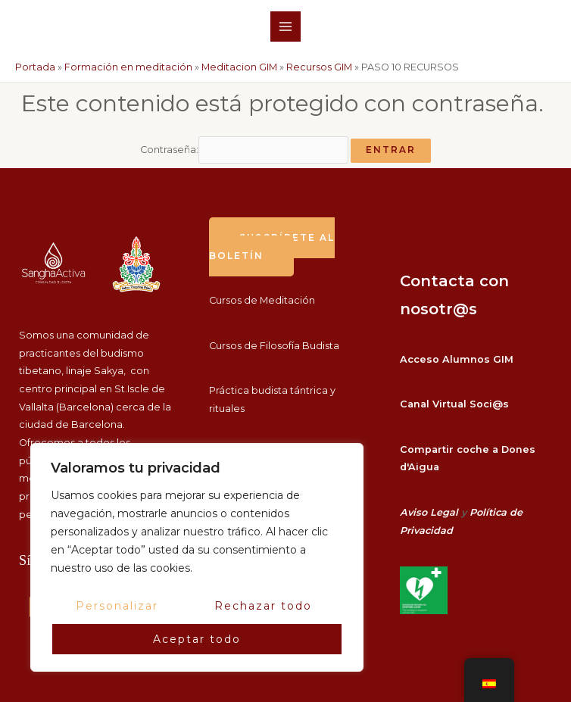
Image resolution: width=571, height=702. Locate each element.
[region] (197, 557)
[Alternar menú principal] (285, 26)
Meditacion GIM (239, 67)
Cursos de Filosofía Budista (274, 345)
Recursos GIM (319, 67)
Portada (35, 67)
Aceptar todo (197, 639)
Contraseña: (244, 149)
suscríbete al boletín (272, 246)
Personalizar (117, 606)
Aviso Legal (429, 512)
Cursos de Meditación (262, 300)
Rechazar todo (263, 606)
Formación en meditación (128, 67)
